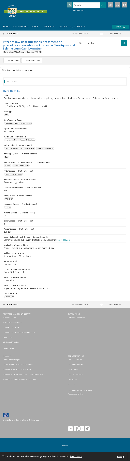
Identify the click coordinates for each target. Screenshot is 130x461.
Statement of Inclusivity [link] (12, 323)
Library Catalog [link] (9, 349)
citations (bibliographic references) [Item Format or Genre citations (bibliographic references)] (18, 123)
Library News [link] (73, 370)
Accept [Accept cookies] (120, 456)
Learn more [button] (76, 456)
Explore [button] (49, 26)
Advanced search (73, 10)
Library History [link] (8, 337)
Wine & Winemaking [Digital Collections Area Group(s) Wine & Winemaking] (45, 149)
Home (6, 26)
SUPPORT (7, 356)
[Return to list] (19, 34)
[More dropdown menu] (120, 27)
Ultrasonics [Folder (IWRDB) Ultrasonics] (9, 297)
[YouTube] (70, 428)
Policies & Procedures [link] (76, 318)
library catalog (63, 240)
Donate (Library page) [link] (11, 360)
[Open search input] (102, 5)
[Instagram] (81, 428)
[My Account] (117, 5)
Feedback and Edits (75, 394)
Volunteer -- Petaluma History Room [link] (17, 370)
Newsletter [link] (72, 379)
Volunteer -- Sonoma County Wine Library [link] (19, 379)
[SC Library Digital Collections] (25, 11)
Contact (65, 446)
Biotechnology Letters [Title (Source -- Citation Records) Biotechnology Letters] (13, 174)
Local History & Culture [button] (72, 26)
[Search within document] (124, 43)
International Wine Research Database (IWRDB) (22, 52)
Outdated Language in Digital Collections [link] (19, 332)
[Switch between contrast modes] (124, 5)
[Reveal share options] (110, 5)
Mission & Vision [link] (9, 318)
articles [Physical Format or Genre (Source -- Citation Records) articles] (8, 166)
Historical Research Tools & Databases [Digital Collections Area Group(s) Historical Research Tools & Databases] (19, 149)
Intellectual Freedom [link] (11, 342)
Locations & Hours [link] (75, 360)
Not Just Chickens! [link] (75, 374)
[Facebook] (76, 428)
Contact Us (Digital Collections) (80, 391)
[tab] (65, 81)
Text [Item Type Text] (6, 115)
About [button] (36, 26)
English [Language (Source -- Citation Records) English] (8, 208)
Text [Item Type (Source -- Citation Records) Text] (6, 157)
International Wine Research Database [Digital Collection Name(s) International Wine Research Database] (20, 140)
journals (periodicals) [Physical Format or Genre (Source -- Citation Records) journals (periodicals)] (21, 166)
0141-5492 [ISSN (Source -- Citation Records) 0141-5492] (9, 199)
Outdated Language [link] (11, 328)
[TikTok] (87, 428)
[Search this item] (99, 43)
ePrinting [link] (71, 384)
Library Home (20, 26)
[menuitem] (34, 317)
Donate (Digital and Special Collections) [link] (18, 365)
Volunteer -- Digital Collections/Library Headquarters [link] (23, 374)
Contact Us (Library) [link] (75, 365)
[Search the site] (80, 5)
